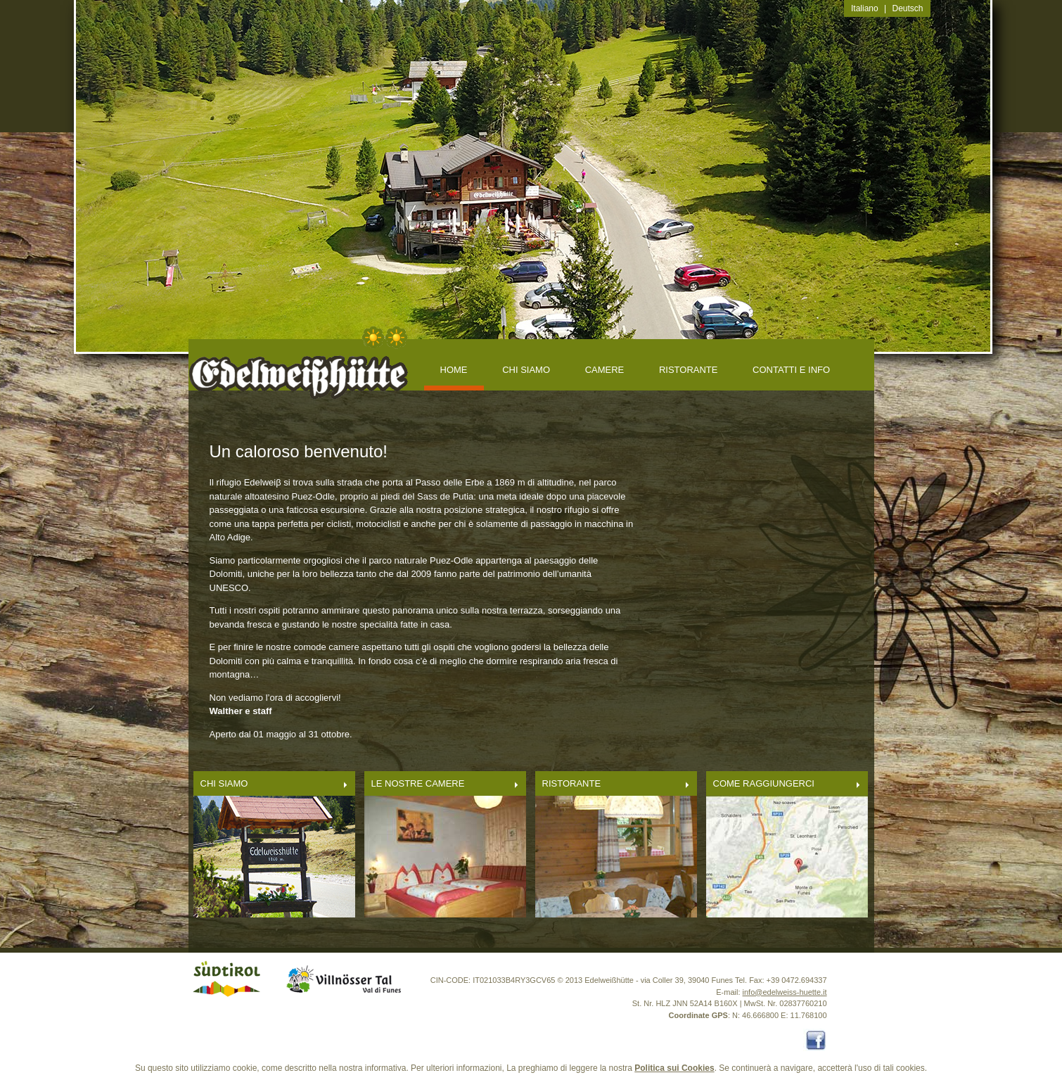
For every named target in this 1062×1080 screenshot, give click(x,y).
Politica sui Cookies (674, 1068)
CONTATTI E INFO (791, 369)
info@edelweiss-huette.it (785, 992)
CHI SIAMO (526, 369)
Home (454, 369)
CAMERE (605, 369)
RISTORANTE (688, 369)
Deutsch (908, 8)
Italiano (864, 8)
